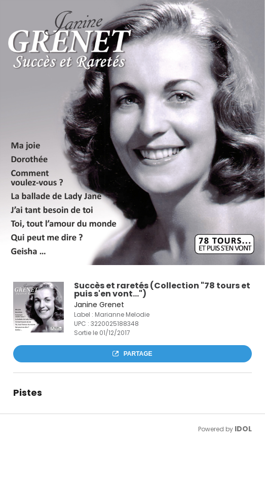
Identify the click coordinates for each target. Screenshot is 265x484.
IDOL (243, 429)
